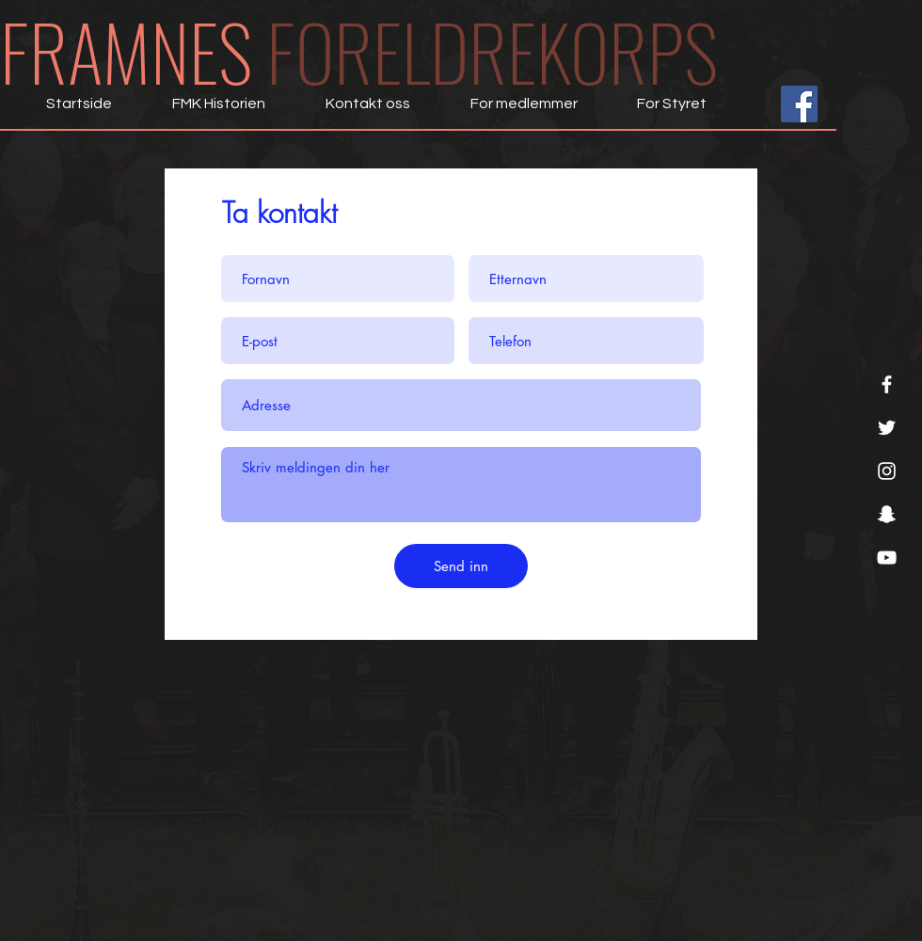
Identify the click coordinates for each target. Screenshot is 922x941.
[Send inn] (461, 566)
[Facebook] (886, 384)
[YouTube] (886, 557)
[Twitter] (886, 427)
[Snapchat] (886, 514)
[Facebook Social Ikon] (799, 104)
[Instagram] (886, 471)
